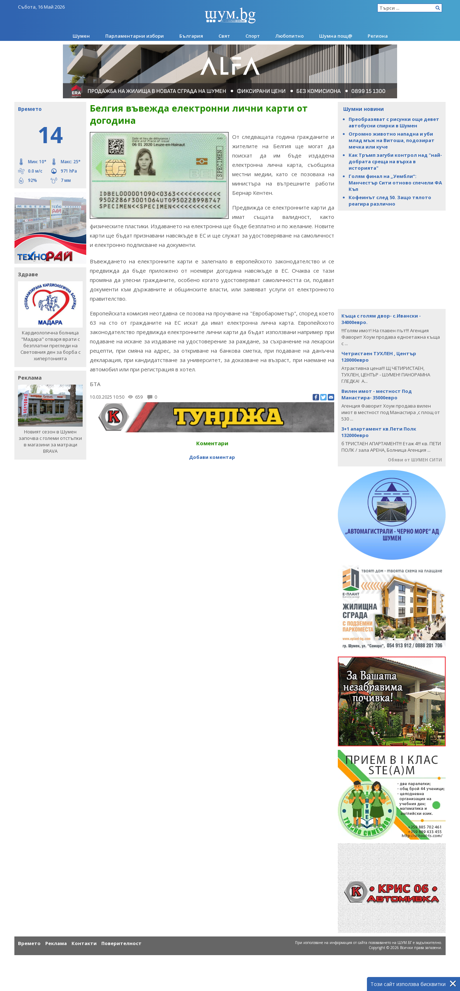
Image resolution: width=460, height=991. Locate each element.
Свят (224, 36)
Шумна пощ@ (335, 36)
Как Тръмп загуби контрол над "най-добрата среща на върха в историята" (395, 161)
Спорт (252, 36)
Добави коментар (212, 457)
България (191, 36)
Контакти (84, 943)
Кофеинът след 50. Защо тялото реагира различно (390, 200)
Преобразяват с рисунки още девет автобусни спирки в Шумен (394, 122)
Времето (29, 943)
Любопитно (289, 36)
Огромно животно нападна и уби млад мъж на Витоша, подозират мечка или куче (391, 140)
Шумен (81, 36)
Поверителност (121, 943)
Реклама (56, 943)
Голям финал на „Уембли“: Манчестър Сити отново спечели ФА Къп (395, 182)
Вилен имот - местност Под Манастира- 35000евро (376, 394)
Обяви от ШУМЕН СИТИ (415, 460)
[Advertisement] (392, 259)
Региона (378, 36)
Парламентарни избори (134, 36)
